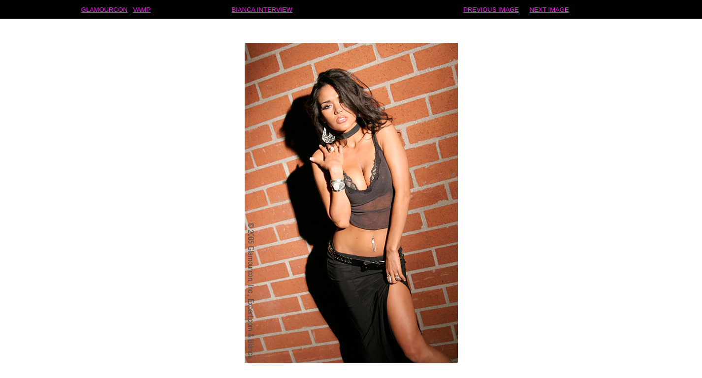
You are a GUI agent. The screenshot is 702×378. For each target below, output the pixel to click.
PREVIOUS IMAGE (491, 9)
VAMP (142, 9)
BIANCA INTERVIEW (262, 9)
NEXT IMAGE (549, 9)
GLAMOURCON (104, 9)
